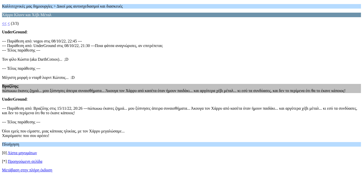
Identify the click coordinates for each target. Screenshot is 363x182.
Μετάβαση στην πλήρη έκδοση (27, 170)
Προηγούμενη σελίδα (25, 161)
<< (4, 23)
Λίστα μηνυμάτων (22, 153)
